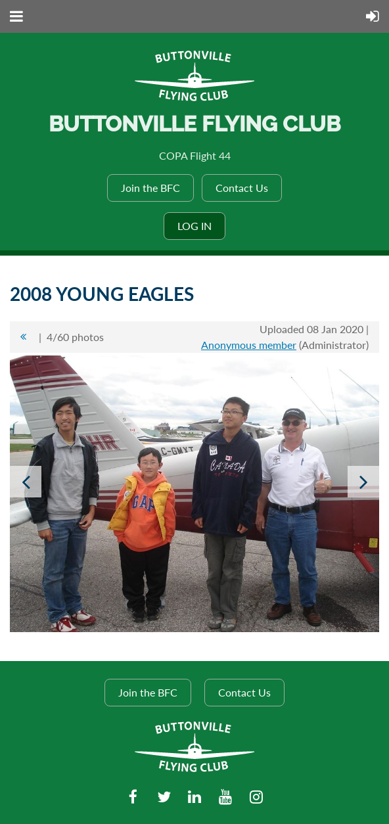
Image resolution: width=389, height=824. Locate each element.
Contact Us (242, 187)
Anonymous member (248, 344)
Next (363, 481)
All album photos (23, 337)
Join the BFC (150, 187)
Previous (25, 481)
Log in (194, 225)
